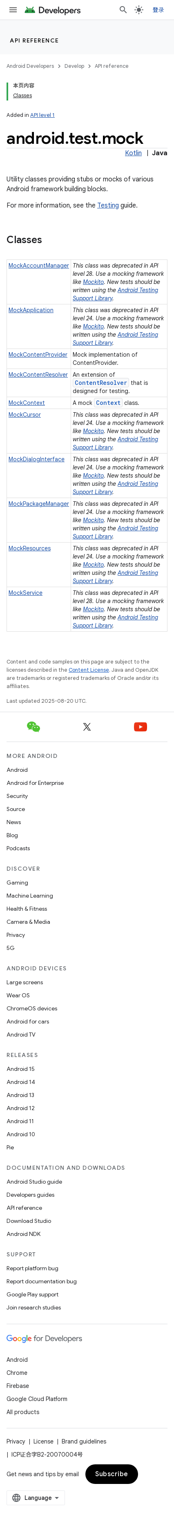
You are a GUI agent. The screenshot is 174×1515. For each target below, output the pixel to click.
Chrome (17, 1372)
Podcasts (18, 848)
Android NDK (23, 1234)
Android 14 (21, 1082)
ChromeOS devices (32, 1008)
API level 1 (42, 115)
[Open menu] (13, 10)
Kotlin (133, 153)
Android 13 (20, 1095)
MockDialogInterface (37, 459)
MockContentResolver (38, 374)
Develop (74, 66)
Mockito (93, 282)
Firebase (18, 1386)
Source (16, 809)
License (43, 1441)
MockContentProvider (38, 354)
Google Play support (32, 1294)
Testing (108, 205)
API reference (34, 40)
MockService (25, 593)
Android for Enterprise (35, 783)
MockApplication (31, 310)
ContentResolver (101, 383)
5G (11, 948)
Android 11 (20, 1121)
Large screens (25, 982)
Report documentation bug (42, 1281)
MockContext (27, 403)
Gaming (17, 882)
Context (108, 403)
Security (17, 796)
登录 (159, 9)
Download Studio (29, 1221)
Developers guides (30, 1194)
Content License (89, 669)
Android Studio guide (34, 1181)
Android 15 (21, 1069)
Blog (12, 835)
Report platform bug (32, 1268)
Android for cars (28, 1021)
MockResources (30, 548)
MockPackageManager (39, 503)
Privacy (16, 934)
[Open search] (123, 10)
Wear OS (18, 995)
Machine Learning (30, 895)
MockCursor (25, 414)
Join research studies (34, 1307)
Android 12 (21, 1108)
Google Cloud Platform (37, 1399)
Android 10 (21, 1134)
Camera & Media (28, 921)
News (14, 822)
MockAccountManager (39, 265)
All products (23, 1412)
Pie (10, 1147)
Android (17, 769)
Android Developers (30, 66)
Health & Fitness (27, 908)
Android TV (21, 1034)
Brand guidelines (84, 1441)
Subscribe (111, 1474)
